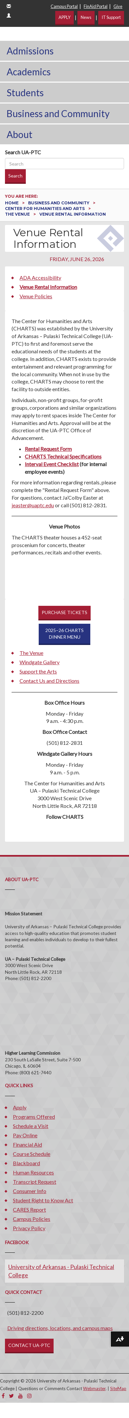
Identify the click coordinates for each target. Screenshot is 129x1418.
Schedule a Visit (30, 1126)
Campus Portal (64, 6)
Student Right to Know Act (43, 1200)
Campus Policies (31, 1219)
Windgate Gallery (40, 662)
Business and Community (58, 113)
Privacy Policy (29, 1228)
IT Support (111, 17)
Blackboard (26, 1163)
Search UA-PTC (23, 152)
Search (15, 175)
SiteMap (118, 1388)
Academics (29, 71)
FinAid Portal (96, 6)
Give (117, 6)
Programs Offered (34, 1116)
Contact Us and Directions (49, 680)
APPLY (64, 17)
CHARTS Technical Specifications (63, 456)
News (86, 17)
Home (12, 202)
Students (25, 92)
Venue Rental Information (48, 287)
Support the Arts (38, 671)
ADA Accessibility (40, 277)
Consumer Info (29, 1191)
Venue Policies (36, 296)
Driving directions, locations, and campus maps (60, 1328)
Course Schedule (31, 1154)
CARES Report (29, 1209)
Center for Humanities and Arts (45, 208)
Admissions (30, 50)
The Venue (18, 214)
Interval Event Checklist (52, 464)
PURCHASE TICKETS (64, 612)
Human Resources (33, 1172)
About (19, 134)
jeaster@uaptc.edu (33, 505)
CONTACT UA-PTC (29, 1345)
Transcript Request (34, 1181)
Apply (19, 1107)
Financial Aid (27, 1144)
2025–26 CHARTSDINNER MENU (64, 633)
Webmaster (94, 1388)
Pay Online (25, 1135)
